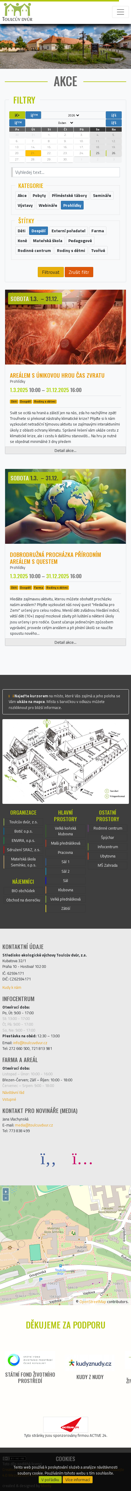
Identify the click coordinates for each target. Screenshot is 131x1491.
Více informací (77, 1480)
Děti (14, 402)
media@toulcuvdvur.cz (34, 1125)
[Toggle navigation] (120, 12)
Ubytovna (107, 856)
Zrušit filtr (79, 272)
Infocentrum (108, 847)
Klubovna (65, 890)
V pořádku (50, 1480)
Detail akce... (65, 450)
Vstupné (9, 1099)
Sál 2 (65, 871)
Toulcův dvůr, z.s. (23, 822)
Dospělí (25, 402)
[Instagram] (82, 1158)
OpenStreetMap (92, 1302)
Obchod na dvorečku (23, 900)
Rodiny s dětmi (44, 402)
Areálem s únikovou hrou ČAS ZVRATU (57, 375)
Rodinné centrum (108, 828)
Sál (65, 880)
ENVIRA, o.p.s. (23, 840)
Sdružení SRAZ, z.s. (23, 850)
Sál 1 (65, 862)
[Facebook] (48, 1158)
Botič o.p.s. (23, 831)
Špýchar (107, 837)
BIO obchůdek (23, 891)
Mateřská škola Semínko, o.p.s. (23, 862)
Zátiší (65, 908)
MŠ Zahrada (108, 865)
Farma (38, 587)
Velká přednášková (65, 899)
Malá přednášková (65, 843)
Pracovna (65, 852)
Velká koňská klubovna (65, 831)
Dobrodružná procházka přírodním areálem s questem (55, 558)
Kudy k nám (11, 987)
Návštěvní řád (13, 1092)
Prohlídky (17, 381)
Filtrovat (51, 272)
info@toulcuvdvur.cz (30, 1043)
